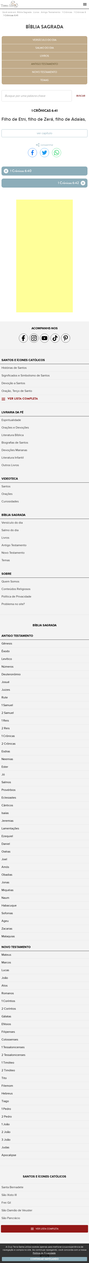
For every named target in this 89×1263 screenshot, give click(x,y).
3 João (6, 1140)
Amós (5, 867)
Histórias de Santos (14, 368)
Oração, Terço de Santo (17, 391)
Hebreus (7, 1093)
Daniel (6, 844)
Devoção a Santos (13, 383)
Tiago (5, 1101)
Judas (5, 1147)
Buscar (80, 96)
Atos (5, 985)
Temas (44, 80)
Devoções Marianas (14, 450)
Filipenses (8, 1032)
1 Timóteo (8, 1063)
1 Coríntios (8, 1001)
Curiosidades (10, 501)
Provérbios (8, 790)
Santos (6, 486)
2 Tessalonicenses (13, 1055)
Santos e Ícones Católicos (23, 360)
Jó (3, 774)
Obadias (7, 875)
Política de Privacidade (16, 596)
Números (7, 667)
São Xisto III (9, 1195)
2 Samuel (8, 713)
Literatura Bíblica (13, 435)
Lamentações (10, 828)
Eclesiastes (9, 798)
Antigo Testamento (50, 12)
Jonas (5, 882)
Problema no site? (13, 604)
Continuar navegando (44, 1259)
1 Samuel (7, 705)
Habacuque (9, 905)
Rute (5, 697)
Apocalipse (9, 1155)
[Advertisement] (44, 256)
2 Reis (6, 728)
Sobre (6, 574)
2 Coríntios (9, 1009)
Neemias (7, 759)
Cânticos (7, 805)
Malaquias (8, 936)
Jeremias (7, 821)
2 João (6, 1132)
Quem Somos (10, 581)
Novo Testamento (44, 72)
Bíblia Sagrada (24, 12)
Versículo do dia (44, 40)
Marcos (6, 962)
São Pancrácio (11, 1218)
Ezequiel (7, 836)
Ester (5, 767)
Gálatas (6, 1016)
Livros (36, 12)
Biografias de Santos (15, 442)
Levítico (7, 659)
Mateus (6, 955)
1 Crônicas (67, 12)
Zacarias (7, 929)
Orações (7, 494)
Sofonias (7, 913)
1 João (6, 1124)
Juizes (6, 690)
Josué (5, 682)
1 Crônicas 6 (80, 12)
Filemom (7, 1086)
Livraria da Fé (12, 412)
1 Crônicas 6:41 (10, 15)
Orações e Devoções (15, 427)
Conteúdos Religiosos (16, 589)
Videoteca (10, 479)
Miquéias (7, 890)
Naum (5, 898)
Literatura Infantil (13, 458)
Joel (4, 859)
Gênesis (7, 643)
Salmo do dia (44, 48)
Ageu (5, 921)
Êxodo (6, 651)
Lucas (5, 970)
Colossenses (10, 1039)
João (5, 978)
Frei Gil (6, 1203)
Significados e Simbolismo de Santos (26, 375)
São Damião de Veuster (17, 1210)
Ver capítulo (44, 133)
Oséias (6, 851)
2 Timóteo (8, 1070)
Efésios (6, 1024)
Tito (4, 1078)
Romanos (8, 993)
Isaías (5, 813)
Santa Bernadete (12, 1187)
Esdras (6, 751)
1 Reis (5, 720)
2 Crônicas (8, 744)
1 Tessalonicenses (13, 1047)
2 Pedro (7, 1116)
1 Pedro (6, 1109)
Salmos (6, 782)
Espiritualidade (11, 420)
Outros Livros (10, 465)
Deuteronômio (11, 674)
